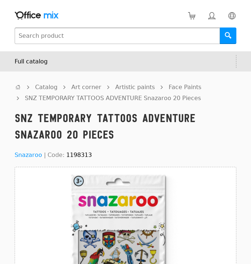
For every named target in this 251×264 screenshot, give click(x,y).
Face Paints (185, 87)
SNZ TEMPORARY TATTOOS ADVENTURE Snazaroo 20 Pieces (113, 98)
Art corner (86, 87)
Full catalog (31, 61)
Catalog (46, 87)
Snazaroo (28, 154)
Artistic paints (135, 87)
